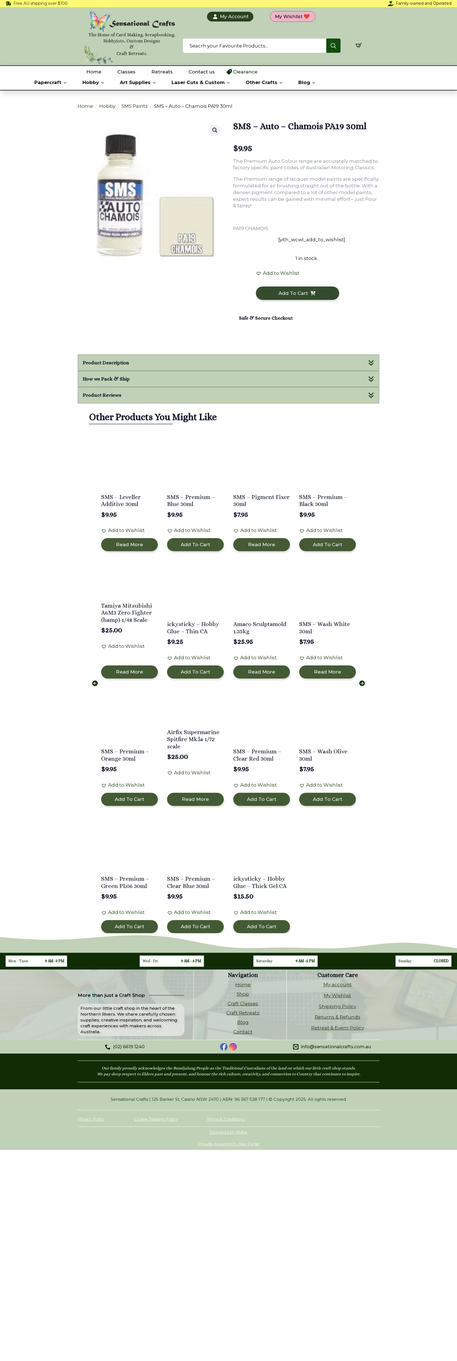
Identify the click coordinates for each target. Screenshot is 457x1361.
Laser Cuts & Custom (198, 82)
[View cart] (358, 45)
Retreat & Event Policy (337, 1028)
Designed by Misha (228, 1132)
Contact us (202, 72)
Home (93, 72)
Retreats (162, 72)
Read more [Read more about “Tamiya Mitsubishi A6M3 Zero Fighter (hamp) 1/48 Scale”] (129, 672)
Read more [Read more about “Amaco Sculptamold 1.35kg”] (261, 672)
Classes (126, 72)
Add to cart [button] (195, 544)
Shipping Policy (337, 1006)
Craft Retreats (243, 1013)
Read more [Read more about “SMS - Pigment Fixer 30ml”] (261, 544)
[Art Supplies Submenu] (155, 82)
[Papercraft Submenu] (66, 82)
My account (337, 984)
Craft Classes (242, 1003)
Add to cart (293, 293)
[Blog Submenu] (315, 82)
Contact (243, 1032)
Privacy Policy (91, 1119)
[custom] (224, 1047)
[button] (215, 130)
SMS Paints (135, 106)
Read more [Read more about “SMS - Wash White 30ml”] (327, 672)
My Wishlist (337, 995)
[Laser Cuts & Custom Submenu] (229, 82)
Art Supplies (135, 82)
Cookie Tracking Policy (156, 1119)
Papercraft (47, 82)
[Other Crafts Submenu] (282, 82)
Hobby (90, 82)
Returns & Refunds (337, 1017)
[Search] (333, 46)
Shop (243, 994)
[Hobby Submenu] (103, 82)
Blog (304, 82)
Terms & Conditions (225, 1119)
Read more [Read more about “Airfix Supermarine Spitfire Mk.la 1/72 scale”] (195, 799)
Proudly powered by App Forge (228, 1144)
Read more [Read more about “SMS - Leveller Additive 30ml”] (129, 544)
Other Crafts (261, 82)
